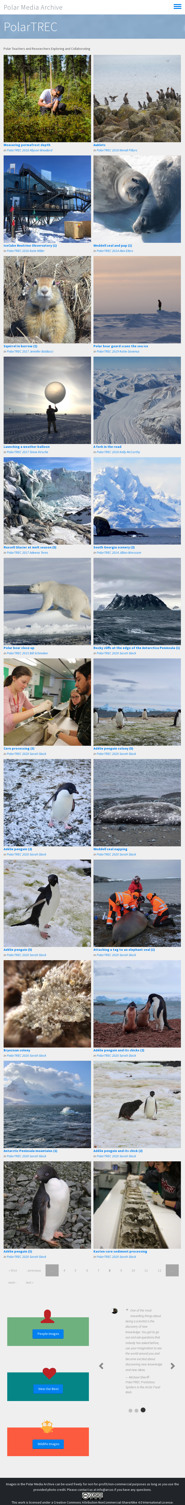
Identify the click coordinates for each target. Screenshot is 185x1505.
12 (159, 1270)
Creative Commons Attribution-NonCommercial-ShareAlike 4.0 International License (113, 1502)
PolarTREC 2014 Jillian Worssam (119, 552)
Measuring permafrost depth (27, 145)
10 (133, 1270)
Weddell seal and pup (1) (112, 245)
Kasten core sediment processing (120, 1251)
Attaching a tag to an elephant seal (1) (124, 949)
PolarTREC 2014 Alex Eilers (115, 251)
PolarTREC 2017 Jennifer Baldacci (30, 351)
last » (29, 1282)
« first (13, 1270)
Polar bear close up (19, 648)
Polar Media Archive (33, 7)
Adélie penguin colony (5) (113, 748)
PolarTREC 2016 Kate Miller (26, 251)
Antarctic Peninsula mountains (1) (30, 1151)
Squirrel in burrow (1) (20, 346)
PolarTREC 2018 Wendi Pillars (117, 150)
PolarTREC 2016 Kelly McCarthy (118, 452)
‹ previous (33, 1270)
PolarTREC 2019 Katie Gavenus (118, 351)
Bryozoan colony (17, 1050)
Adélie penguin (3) (18, 1251)
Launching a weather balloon (27, 446)
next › (12, 1282)
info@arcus (105, 1489)
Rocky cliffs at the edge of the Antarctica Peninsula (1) (136, 648)
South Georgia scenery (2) (114, 547)
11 (146, 1270)
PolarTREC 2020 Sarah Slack (116, 653)
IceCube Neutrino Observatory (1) (30, 245)
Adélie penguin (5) (18, 949)
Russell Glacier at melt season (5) (30, 547)
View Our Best (48, 1389)
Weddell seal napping (110, 849)
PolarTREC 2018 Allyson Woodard (29, 150)
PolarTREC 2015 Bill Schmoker (27, 653)
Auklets (99, 145)
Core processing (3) (19, 748)
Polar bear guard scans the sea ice (120, 346)
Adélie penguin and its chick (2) (118, 1151)
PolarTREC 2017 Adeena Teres (27, 552)
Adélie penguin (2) (18, 849)
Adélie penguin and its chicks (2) (118, 1050)
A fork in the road (107, 446)
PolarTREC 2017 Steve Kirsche (27, 452)
